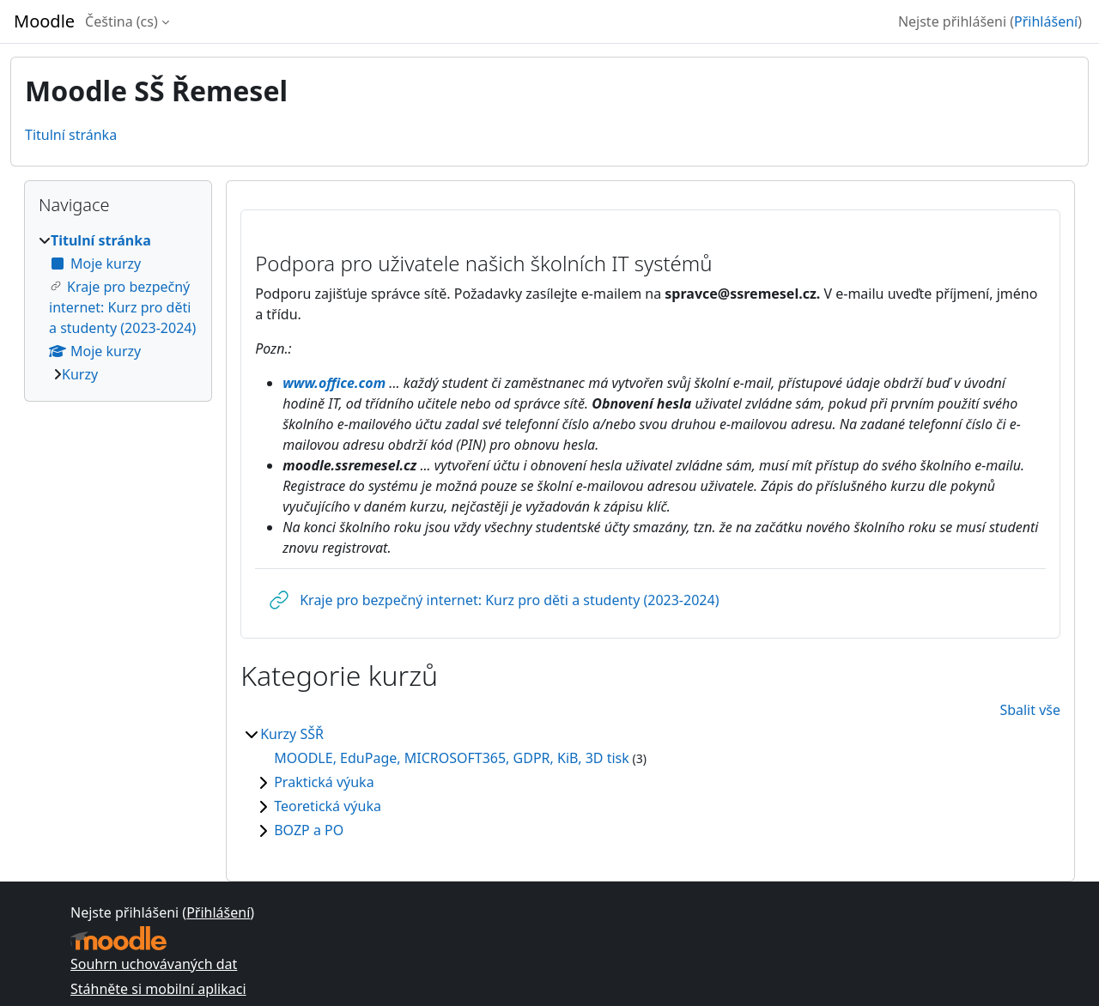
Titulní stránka (71, 134)
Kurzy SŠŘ (292, 733)
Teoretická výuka (327, 806)
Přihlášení (1046, 21)
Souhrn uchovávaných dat (153, 963)
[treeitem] (118, 307)
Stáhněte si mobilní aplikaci (158, 988)
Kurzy (80, 374)
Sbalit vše (1029, 709)
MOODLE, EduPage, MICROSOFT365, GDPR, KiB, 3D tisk (451, 757)
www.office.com (334, 382)
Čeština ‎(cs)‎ (121, 21)
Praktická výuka (323, 782)
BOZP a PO (308, 830)
